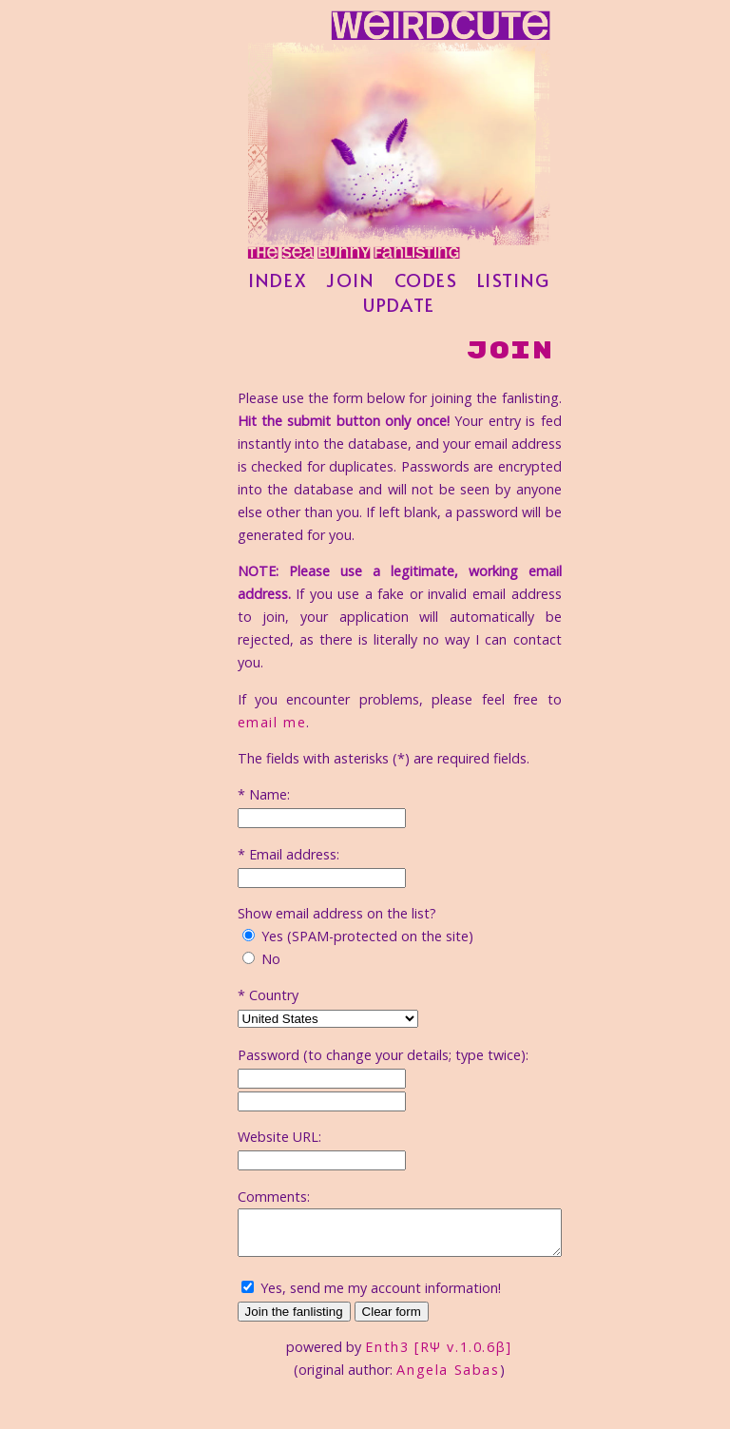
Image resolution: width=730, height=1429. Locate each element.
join (369, 310)
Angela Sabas (466, 1341)
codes (445, 310)
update (418, 334)
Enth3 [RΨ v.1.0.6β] (457, 1318)
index (296, 310)
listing (532, 310)
